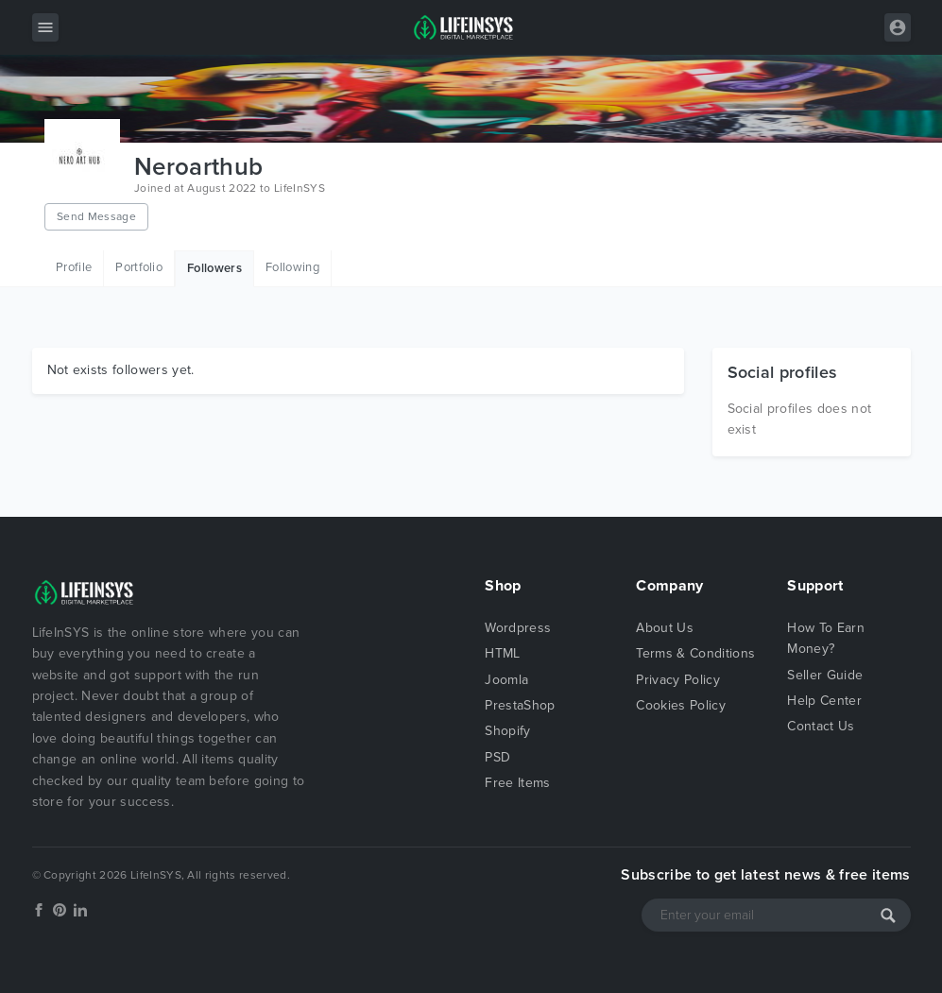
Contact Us (820, 726)
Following (292, 267)
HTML (502, 653)
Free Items (517, 783)
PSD (497, 757)
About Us (665, 628)
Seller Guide (825, 675)
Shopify (507, 731)
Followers (214, 268)
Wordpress (518, 628)
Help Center (824, 701)
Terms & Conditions (695, 653)
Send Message (96, 216)
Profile (74, 267)
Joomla (506, 680)
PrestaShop (520, 705)
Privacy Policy (677, 680)
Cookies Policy (680, 705)
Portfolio (139, 267)
